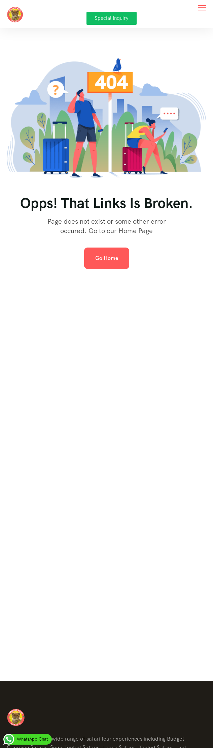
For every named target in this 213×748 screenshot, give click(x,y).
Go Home (106, 258)
